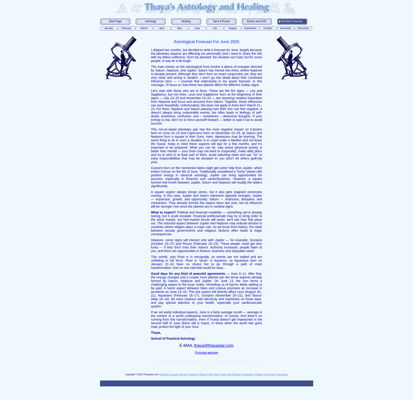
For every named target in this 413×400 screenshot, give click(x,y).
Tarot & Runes (221, 21)
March (144, 28)
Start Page (115, 21)
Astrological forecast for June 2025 (206, 41)
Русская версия (206, 352)
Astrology (150, 21)
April (161, 28)
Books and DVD (256, 21)
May (179, 28)
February (126, 28)
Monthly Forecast (292, 21)
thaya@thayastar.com (214, 345)
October (268, 28)
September (250, 28)
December (303, 28)
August (232, 28)
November (285, 28)
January (108, 28)
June (197, 28)
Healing (186, 21)
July (215, 28)
